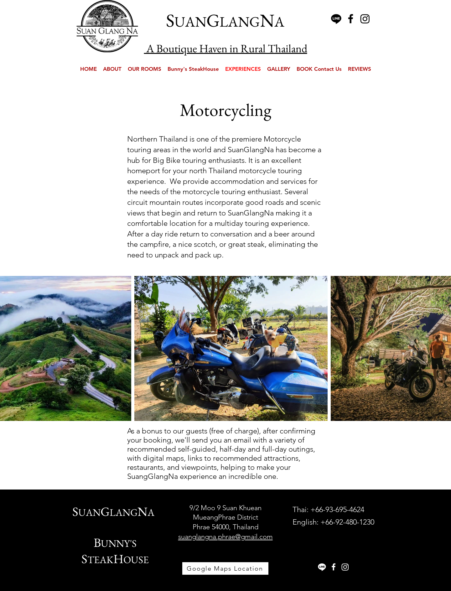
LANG (123, 512)
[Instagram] (365, 19)
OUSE (136, 559)
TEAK (100, 559)
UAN (89, 512)
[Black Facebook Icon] (351, 19)
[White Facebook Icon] (333, 567)
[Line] (336, 19)
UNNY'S (119, 543)
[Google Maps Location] (225, 568)
